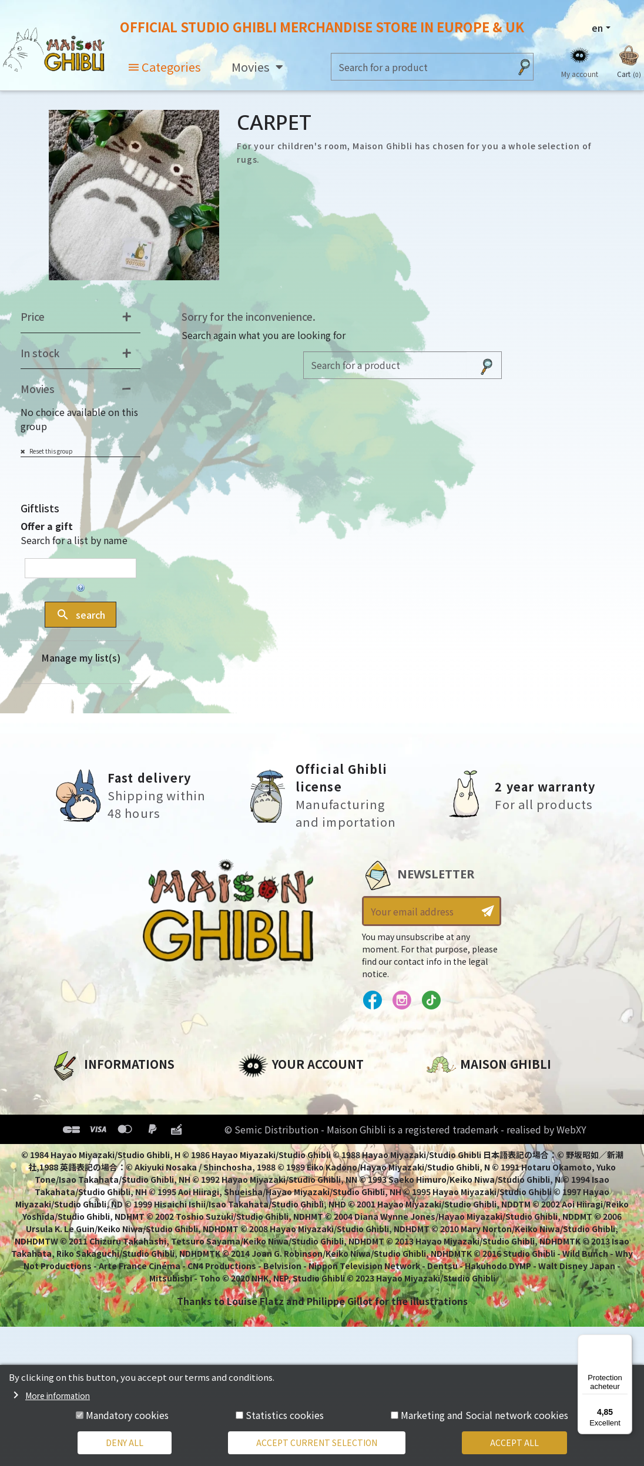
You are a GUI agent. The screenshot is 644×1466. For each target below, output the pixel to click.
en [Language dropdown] (597, 28)
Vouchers (261, 1151)
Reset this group (50, 451)
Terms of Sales (86, 1151)
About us (72, 1091)
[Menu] (625, 1341)
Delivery (69, 1171)
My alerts (261, 1191)
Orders (255, 1111)
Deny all (124, 1442)
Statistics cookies (285, 1415)
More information (57, 1395)
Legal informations (98, 1111)
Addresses (263, 1131)
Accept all (514, 1442)
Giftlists (40, 508)
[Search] (420, 66)
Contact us (453, 1217)
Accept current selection (316, 1442)
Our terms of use (92, 1131)
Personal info (271, 1091)
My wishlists (268, 1171)
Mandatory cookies (127, 1415)
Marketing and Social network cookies (484, 1415)
